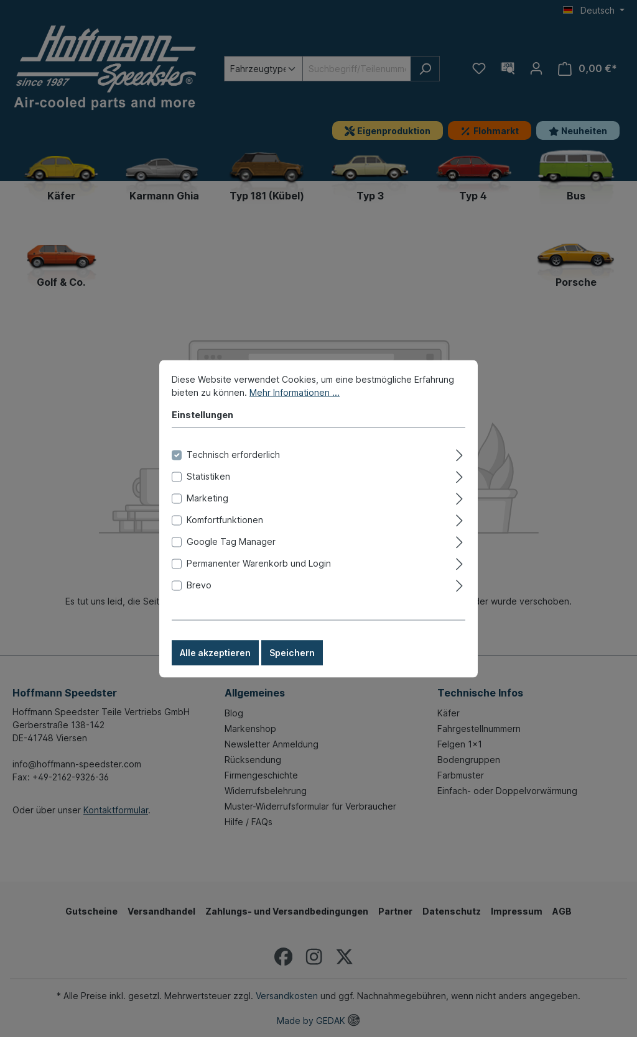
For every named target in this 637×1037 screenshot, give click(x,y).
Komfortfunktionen (225, 532)
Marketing (207, 510)
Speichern (292, 665)
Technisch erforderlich (233, 467)
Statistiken (208, 488)
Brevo (199, 597)
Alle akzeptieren (215, 665)
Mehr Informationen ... (294, 405)
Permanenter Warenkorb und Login (259, 575)
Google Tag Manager (231, 554)
